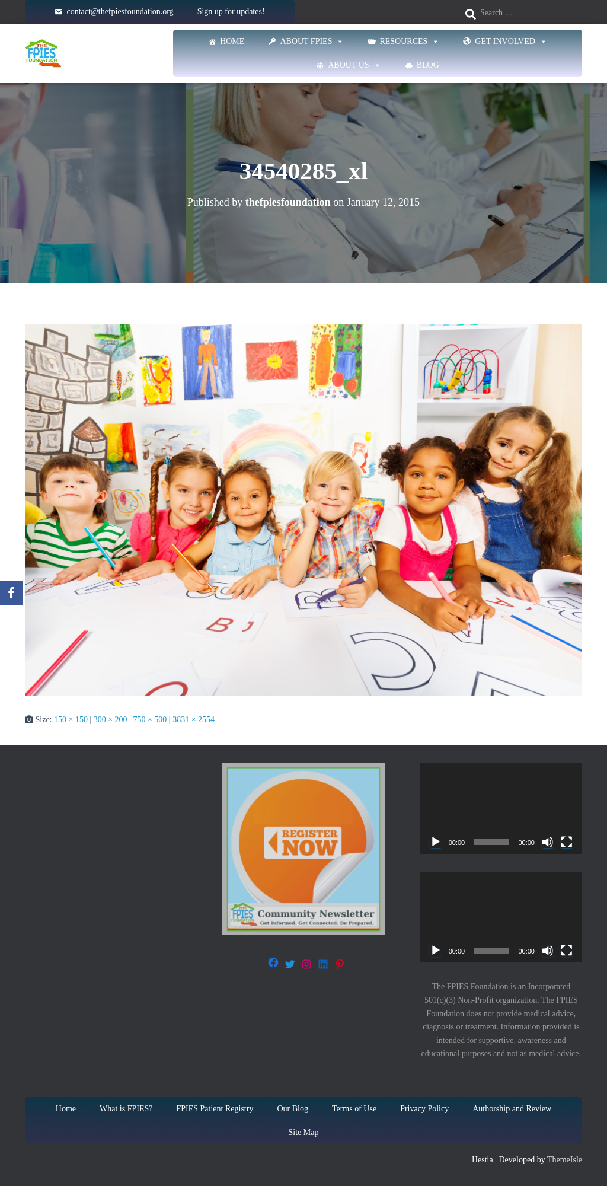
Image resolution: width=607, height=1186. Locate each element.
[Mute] (548, 842)
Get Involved (511, 41)
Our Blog (292, 1108)
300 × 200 (110, 719)
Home (232, 41)
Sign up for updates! (231, 11)
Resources (409, 41)
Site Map (304, 1132)
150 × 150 (71, 719)
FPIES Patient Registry (215, 1108)
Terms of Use (354, 1108)
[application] (501, 808)
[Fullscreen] (567, 842)
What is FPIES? (126, 1108)
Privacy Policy (424, 1108)
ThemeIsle (564, 1159)
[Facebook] (11, 593)
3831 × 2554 (193, 719)
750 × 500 (150, 719)
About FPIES (312, 41)
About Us (354, 65)
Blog (428, 64)
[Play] (436, 842)
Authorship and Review (511, 1108)
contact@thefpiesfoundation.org (119, 11)
